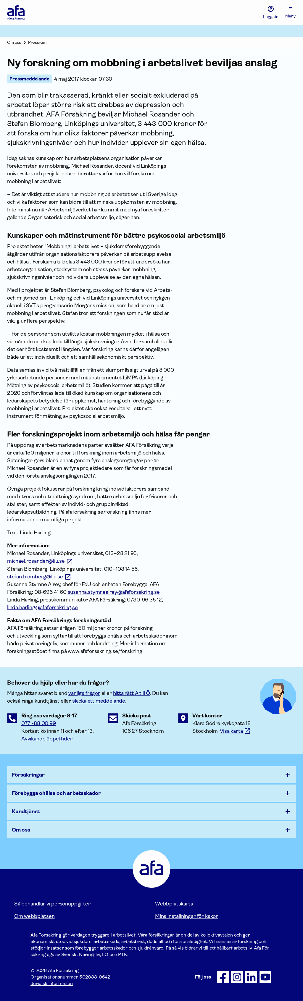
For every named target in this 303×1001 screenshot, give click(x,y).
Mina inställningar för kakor (186, 916)
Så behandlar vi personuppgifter (52, 904)
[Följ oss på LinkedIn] (251, 977)
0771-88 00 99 (38, 723)
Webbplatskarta (174, 904)
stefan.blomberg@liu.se (35, 577)
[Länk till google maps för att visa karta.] (235, 731)
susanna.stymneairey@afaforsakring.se (114, 592)
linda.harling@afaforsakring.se (42, 607)
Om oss (14, 42)
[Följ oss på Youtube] (265, 977)
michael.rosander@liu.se (36, 561)
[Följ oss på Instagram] (237, 977)
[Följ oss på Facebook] (223, 977)
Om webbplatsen (34, 916)
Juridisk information (51, 983)
